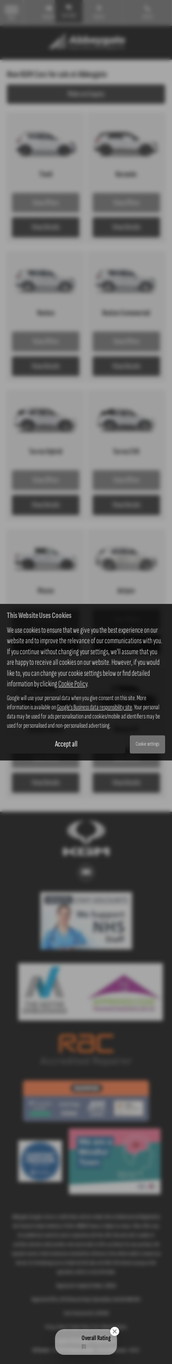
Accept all (66, 744)
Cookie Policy (72, 684)
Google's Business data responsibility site (94, 707)
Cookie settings (147, 744)
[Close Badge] (114, 1331)
